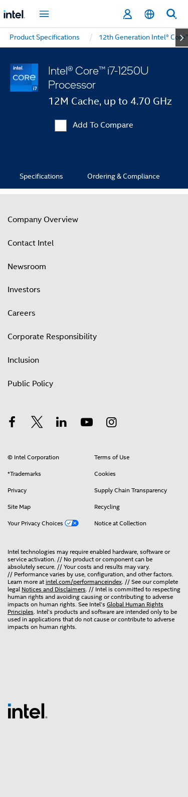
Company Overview (43, 220)
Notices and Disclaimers (54, 589)
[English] (149, 14)
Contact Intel (31, 243)
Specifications (41, 176)
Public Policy (30, 384)
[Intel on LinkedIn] (61, 424)
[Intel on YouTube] (86, 424)
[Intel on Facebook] (12, 424)
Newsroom (27, 267)
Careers (21, 313)
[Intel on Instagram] (111, 424)
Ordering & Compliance (123, 176)
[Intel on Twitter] (37, 424)
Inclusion (23, 360)
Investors (24, 290)
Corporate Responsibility (52, 337)
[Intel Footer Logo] (28, 710)
